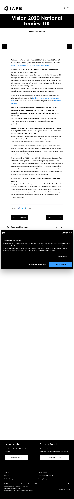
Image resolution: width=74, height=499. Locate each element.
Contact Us (7, 472)
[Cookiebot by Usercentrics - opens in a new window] (63, 233)
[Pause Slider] (61, 227)
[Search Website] (64, 8)
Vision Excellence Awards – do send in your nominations (30, 65)
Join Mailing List (54, 457)
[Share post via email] (31, 209)
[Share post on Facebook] (20, 209)
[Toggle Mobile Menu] (68, 8)
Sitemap (6, 476)
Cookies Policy (8, 479)
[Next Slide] (69, 46)
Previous (19, 218)
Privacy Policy (42, 479)
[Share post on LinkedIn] (27, 209)
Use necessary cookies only (36, 264)
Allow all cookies (60, 264)
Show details (62, 256)
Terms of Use (42, 472)
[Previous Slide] (4, 46)
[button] (66, 4)
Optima (68, 489)
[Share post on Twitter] (23, 209)
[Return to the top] (68, 484)
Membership (16, 457)
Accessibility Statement (45, 476)
